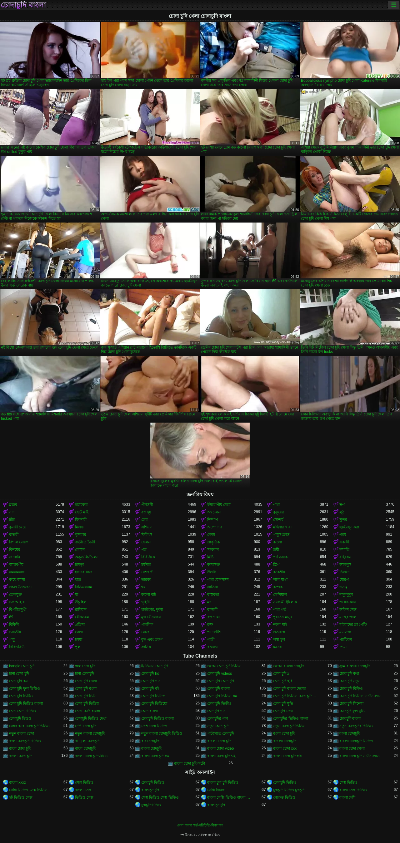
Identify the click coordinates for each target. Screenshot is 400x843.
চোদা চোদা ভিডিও (22, 711)
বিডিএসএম (83, 587)
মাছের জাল (348, 617)
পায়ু (12, 639)
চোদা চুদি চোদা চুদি (220, 681)
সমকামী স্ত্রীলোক (285, 602)
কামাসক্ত (213, 564)
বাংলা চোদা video (220, 748)
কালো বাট (148, 594)
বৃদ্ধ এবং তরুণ (152, 639)
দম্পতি (344, 549)
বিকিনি (14, 624)
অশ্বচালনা (214, 512)
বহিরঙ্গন (345, 557)
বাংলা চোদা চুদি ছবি (287, 756)
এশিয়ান (146, 527)
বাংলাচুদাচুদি (150, 790)
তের (144, 519)
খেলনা (146, 542)
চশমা (78, 639)
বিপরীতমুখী (17, 609)
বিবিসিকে (148, 557)
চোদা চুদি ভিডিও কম (222, 696)
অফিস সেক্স (348, 609)
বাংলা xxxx (17, 782)
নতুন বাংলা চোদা (21, 733)
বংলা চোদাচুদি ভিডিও (25, 741)
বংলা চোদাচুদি (349, 733)
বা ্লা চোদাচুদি (87, 741)
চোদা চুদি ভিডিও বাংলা (26, 703)
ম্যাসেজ (345, 632)
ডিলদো (344, 572)
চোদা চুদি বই (150, 688)
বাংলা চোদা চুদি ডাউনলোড (359, 756)
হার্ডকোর (81, 504)
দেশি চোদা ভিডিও (154, 726)
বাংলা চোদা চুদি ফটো (189, 763)
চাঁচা (12, 519)
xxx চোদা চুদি (85, 666)
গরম (342, 534)
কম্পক (277, 587)
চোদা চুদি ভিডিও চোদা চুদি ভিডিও (296, 696)
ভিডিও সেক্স (84, 797)
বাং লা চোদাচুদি (284, 741)
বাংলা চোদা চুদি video (91, 756)
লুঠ (341, 512)
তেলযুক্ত (15, 594)
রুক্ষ (210, 624)
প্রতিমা (80, 624)
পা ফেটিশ (214, 632)
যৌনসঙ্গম (82, 617)
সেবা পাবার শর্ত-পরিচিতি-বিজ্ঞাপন (200, 825)
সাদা (12, 512)
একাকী (344, 542)
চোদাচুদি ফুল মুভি (352, 711)
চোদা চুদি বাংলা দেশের (289, 688)
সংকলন (213, 549)
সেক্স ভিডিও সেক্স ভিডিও (160, 797)
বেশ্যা (211, 534)
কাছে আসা (17, 579)
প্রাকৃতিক (213, 542)
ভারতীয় (15, 632)
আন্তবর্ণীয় (16, 564)
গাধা (276, 504)
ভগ (342, 504)
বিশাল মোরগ (18, 542)
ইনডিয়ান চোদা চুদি (154, 666)
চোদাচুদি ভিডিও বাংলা (157, 718)
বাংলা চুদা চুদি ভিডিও (222, 782)
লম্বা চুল (279, 639)
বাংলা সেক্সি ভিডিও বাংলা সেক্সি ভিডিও (230, 797)
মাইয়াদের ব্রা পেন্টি (353, 624)
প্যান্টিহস (345, 639)
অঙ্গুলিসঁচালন (86, 557)
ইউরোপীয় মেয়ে (219, 504)
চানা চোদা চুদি (19, 673)
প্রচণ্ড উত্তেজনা (20, 587)
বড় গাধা (213, 617)
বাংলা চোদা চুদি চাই (221, 756)
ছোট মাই (81, 512)
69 (11, 617)
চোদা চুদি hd (150, 673)
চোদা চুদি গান (151, 681)
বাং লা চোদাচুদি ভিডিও (356, 741)
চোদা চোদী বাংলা (87, 711)
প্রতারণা (279, 632)
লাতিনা (212, 587)
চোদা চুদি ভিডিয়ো (154, 703)
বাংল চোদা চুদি (20, 748)
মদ (209, 602)
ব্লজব (13, 504)
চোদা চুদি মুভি (283, 703)
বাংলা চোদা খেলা (352, 748)
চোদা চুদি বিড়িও (351, 688)
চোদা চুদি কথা (349, 673)
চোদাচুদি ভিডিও (152, 782)
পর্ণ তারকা (280, 557)
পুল (77, 647)
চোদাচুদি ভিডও (20, 718)
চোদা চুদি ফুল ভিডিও (24, 688)
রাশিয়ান (81, 609)
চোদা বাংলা (149, 711)
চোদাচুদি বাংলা (23, 5)
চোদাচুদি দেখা (283, 711)
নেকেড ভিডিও (284, 797)
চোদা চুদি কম (18, 681)
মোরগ (344, 579)
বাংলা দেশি (347, 797)
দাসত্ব (343, 587)
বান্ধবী (13, 534)
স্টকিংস (146, 534)
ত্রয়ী (276, 549)
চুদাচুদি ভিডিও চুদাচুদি (288, 790)
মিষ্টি (210, 557)
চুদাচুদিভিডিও (151, 805)
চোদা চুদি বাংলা (218, 688)
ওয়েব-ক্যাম (347, 602)
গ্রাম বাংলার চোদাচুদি (354, 666)
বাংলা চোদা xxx (285, 748)
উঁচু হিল (80, 602)
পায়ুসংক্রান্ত (281, 534)
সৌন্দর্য (278, 519)
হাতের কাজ (83, 572)
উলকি (211, 572)
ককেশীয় (279, 572)
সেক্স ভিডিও (84, 782)
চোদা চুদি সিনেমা (351, 703)
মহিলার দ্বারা (282, 527)
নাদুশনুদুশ (346, 594)
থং (143, 587)
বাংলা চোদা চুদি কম (155, 756)
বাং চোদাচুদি (150, 741)
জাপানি (14, 557)
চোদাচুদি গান (216, 711)
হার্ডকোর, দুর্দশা (152, 609)
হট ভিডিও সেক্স (20, 797)
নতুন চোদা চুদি (217, 726)
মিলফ (79, 527)
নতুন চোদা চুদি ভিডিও (289, 726)
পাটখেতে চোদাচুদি (220, 733)
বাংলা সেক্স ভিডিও (353, 790)
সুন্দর (343, 519)
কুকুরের (278, 512)
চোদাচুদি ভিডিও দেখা (90, 718)
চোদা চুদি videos (219, 673)
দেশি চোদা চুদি (85, 726)
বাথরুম (212, 647)
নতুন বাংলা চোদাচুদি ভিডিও (161, 733)
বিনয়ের (14, 549)
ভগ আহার (17, 602)
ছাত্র (78, 579)
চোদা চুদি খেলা (86, 681)
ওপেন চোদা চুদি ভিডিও (224, 666)
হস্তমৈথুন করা (349, 527)
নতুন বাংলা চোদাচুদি (90, 733)
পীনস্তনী (147, 504)
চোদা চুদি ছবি (282, 681)
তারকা (146, 579)
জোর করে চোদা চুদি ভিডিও (29, 726)
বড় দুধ (146, 512)
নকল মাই (280, 624)
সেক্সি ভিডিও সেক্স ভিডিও (28, 790)
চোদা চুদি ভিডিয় (87, 703)
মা (76, 594)
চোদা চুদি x (281, 673)
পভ (144, 549)
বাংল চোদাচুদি (85, 748)
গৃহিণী (145, 602)
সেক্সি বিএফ (216, 790)
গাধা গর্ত (279, 609)
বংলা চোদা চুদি (284, 733)
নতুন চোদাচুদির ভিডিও (356, 726)
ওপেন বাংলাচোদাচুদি (288, 666)
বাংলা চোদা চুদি (20, 756)
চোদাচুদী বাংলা (350, 718)
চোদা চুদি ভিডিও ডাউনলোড (360, 696)
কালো (277, 542)
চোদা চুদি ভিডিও (153, 696)
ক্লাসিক (146, 647)
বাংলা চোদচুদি (151, 748)
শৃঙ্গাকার (80, 534)
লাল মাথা (280, 579)
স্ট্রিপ (276, 564)
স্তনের (277, 647)
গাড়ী (210, 639)
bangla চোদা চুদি (21, 666)
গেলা (79, 632)
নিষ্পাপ (212, 519)
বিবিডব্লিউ (16, 647)
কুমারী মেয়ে (17, 527)
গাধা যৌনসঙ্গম (218, 579)
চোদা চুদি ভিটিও (21, 696)
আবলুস (345, 564)
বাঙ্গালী (212, 609)
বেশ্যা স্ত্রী (147, 572)
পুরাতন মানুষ (282, 617)
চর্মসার (146, 564)
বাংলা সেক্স (83, 790)
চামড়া (79, 564)
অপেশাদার (214, 527)
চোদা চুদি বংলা (86, 688)
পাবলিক (147, 624)
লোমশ (80, 549)
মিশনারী (81, 519)
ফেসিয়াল (280, 594)
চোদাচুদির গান (217, 718)
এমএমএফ (17, 572)
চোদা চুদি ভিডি (86, 696)
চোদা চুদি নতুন (350, 681)
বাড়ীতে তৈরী (85, 542)
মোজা (145, 632)
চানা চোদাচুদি (84, 673)
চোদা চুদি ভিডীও (219, 703)
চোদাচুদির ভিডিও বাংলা (290, 718)
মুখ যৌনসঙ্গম (151, 617)
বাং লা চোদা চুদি (219, 741)
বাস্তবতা (213, 594)
